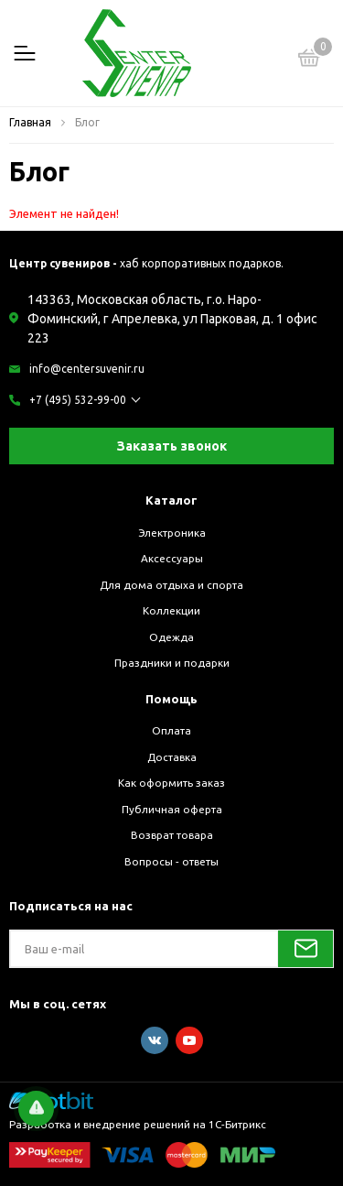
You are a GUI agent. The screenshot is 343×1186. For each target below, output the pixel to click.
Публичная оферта (172, 809)
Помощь (171, 698)
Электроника (172, 533)
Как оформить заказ (171, 783)
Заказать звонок (172, 446)
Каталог (171, 500)
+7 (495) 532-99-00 (77, 400)
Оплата (171, 730)
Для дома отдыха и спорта (171, 585)
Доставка (172, 757)
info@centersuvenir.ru (87, 369)
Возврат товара (172, 835)
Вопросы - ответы (171, 861)
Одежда (171, 637)
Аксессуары (172, 558)
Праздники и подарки (172, 663)
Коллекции (171, 610)
